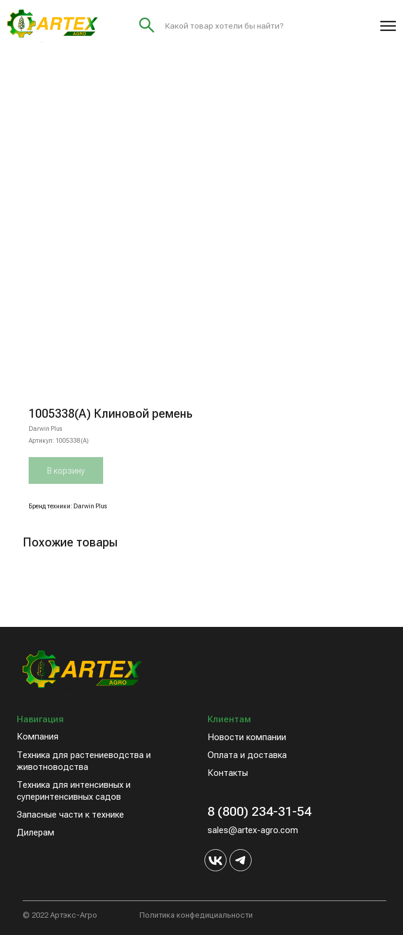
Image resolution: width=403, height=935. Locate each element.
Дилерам (35, 832)
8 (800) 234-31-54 (259, 811)
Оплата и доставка (247, 755)
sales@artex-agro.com (252, 830)
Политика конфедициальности (196, 915)
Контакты (227, 773)
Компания (37, 736)
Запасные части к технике (70, 814)
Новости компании (246, 737)
